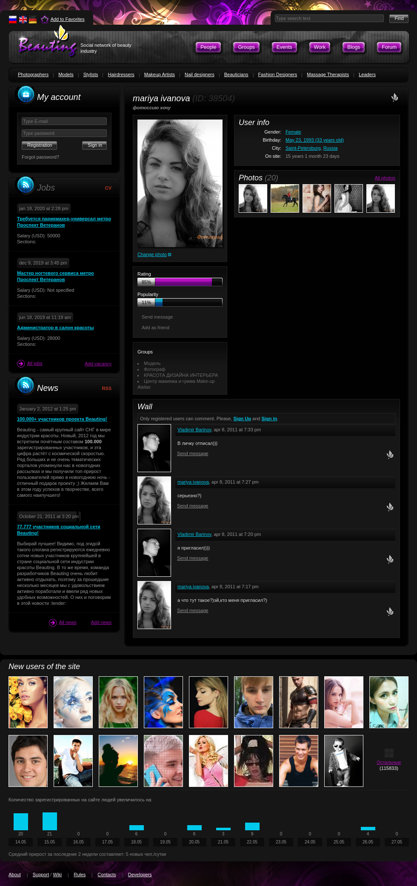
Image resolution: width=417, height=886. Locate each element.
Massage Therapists (328, 74)
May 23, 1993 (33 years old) (315, 139)
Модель (152, 363)
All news (63, 623)
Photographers (33, 74)
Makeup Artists (159, 74)
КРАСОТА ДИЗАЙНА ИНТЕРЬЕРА (181, 375)
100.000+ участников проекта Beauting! (62, 419)
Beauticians (236, 74)
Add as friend (155, 327)
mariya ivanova (193, 481)
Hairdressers (121, 74)
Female (293, 131)
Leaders (367, 74)
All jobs (29, 364)
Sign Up (242, 418)
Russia (330, 148)
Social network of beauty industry (105, 48)
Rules (80, 874)
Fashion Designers (277, 74)
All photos (385, 177)
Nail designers (199, 74)
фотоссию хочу (152, 107)
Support (41, 874)
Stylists (90, 74)
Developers (140, 874)
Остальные (389, 762)
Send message (157, 316)
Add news (101, 622)
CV (108, 188)
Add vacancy (98, 363)
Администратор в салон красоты (55, 327)
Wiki (57, 874)
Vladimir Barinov (194, 429)
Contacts (106, 874)
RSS (106, 388)
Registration (39, 145)
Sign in (269, 418)
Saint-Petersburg (303, 148)
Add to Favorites (68, 19)
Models (65, 74)
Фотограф (155, 369)
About (15, 874)
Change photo (152, 254)
